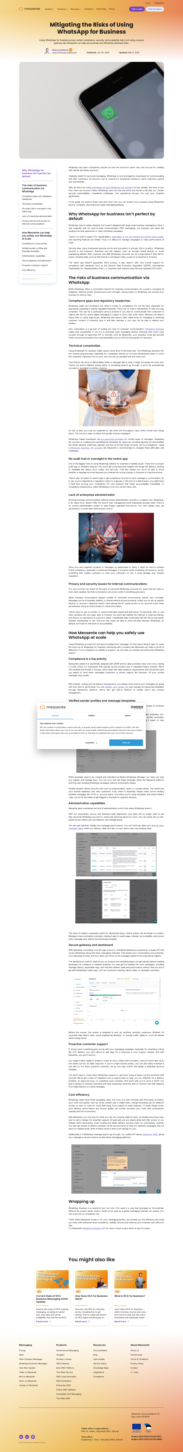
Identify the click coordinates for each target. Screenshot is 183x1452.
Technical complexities (32, 204)
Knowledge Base (101, 1368)
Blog (95, 1355)
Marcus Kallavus (60, 50)
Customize (91, 743)
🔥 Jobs (134, 1372)
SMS (21, 1355)
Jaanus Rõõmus (81, 1305)
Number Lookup (63, 1359)
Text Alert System (27, 1368)
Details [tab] (91, 716)
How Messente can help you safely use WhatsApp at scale (37, 235)
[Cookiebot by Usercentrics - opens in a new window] (132, 707)
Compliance (88, 9)
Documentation (100, 1350)
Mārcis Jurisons (42, 1305)
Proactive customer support (35, 265)
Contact (134, 1368)
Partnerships (101, 9)
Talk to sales (137, 9)
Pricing (112, 9)
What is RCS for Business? (129, 1296)
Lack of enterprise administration (37, 216)
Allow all (126, 743)
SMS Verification (63, 1381)
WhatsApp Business (154, 329)
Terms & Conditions (139, 1359)
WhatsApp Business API (93, 1228)
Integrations (159, 3)
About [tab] (127, 716)
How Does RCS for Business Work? (91, 1297)
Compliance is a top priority (34, 243)
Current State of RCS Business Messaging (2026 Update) (52, 1299)
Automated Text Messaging (68, 1394)
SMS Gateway (62, 1363)
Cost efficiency (28, 270)
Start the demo (155, 9)
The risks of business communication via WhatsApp (34, 188)
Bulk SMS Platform (65, 1368)
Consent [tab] (55, 716)
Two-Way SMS (63, 1398)
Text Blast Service (64, 1372)
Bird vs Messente (27, 1376)
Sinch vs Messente (27, 1381)
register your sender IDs (116, 687)
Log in (147, 3)
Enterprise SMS (63, 1385)
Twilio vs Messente (27, 1372)
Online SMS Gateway (66, 1389)
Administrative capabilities (33, 256)
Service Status (100, 1363)
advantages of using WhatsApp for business (112, 187)
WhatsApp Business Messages (33, 1363)
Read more (42, 1321)
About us (134, 1350)
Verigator (60, 1355)
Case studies (99, 1359)
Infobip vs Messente (28, 1385)
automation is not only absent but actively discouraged (137, 237)
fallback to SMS (149, 1134)
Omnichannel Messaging (67, 1350)
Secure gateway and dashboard (36, 260)
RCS (39, 1291)
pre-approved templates (112, 439)
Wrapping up (29, 278)
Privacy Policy (137, 1363)
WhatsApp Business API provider (86, 448)
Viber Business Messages (30, 1359)
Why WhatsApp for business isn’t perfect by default (36, 173)
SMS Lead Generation (66, 1376)
